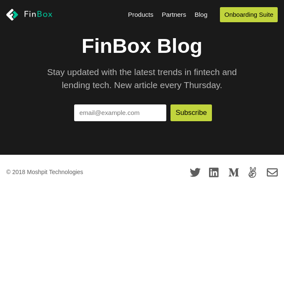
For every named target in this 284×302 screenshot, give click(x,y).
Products (141, 14)
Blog (200, 14)
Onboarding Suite (249, 14)
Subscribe (191, 113)
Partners (174, 14)
